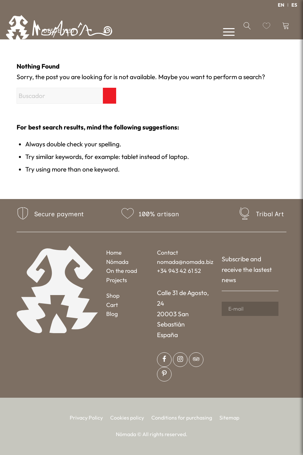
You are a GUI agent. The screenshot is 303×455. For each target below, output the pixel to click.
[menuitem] (281, 5)
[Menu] (225, 31)
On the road (121, 271)
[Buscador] (66, 96)
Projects (116, 280)
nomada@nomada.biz (185, 262)
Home (113, 252)
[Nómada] (59, 30)
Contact (167, 252)
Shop (112, 295)
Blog (112, 314)
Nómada (117, 262)
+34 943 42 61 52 (179, 271)
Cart (112, 305)
